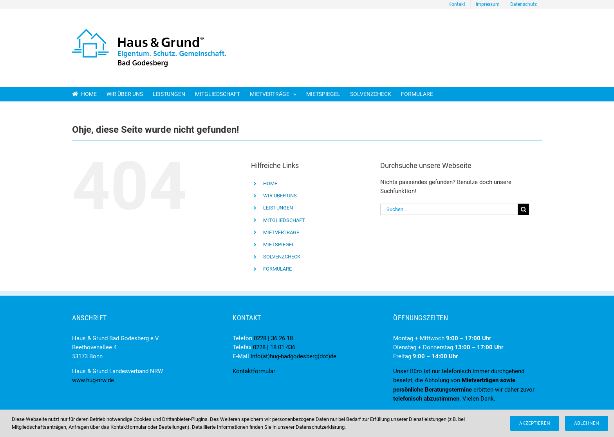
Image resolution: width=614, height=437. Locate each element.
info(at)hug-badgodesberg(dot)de (293, 356)
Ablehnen (586, 423)
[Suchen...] (449, 209)
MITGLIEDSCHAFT (284, 220)
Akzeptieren (534, 423)
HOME (270, 183)
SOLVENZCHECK (281, 257)
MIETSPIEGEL (278, 244)
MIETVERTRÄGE (281, 232)
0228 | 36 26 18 (273, 338)
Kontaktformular (254, 371)
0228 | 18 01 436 (274, 347)
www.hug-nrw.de (93, 380)
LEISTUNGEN (278, 208)
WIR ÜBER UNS (280, 196)
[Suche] (523, 209)
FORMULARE (277, 269)
